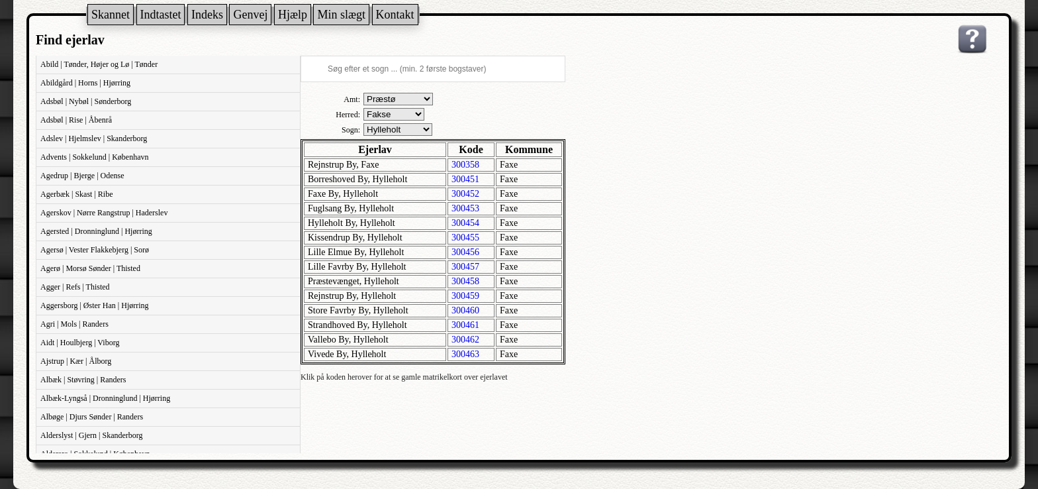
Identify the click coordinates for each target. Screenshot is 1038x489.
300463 (465, 354)
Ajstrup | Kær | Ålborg (75, 361)
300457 (465, 267)
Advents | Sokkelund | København (94, 157)
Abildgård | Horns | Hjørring (85, 82)
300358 (465, 165)
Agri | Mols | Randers (74, 324)
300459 (465, 296)
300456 (465, 252)
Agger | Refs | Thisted (75, 287)
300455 (465, 238)
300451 (465, 179)
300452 (465, 194)
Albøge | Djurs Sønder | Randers (91, 416)
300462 (465, 340)
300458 (465, 281)
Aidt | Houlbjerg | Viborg (79, 342)
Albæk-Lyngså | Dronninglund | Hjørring (105, 398)
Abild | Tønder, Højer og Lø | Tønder (99, 64)
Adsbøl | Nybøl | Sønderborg (85, 101)
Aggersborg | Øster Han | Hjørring (94, 305)
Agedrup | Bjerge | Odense (82, 175)
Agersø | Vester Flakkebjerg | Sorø (94, 249)
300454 (465, 223)
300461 (465, 325)
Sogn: (351, 130)
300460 (465, 310)
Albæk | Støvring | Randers (83, 379)
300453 (465, 208)
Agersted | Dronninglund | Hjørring (96, 231)
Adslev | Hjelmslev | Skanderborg (93, 138)
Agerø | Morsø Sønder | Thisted (90, 268)
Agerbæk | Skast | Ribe (76, 194)
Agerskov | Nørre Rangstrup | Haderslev (103, 212)
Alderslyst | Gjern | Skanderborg (91, 435)
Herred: (348, 114)
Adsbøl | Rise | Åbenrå (76, 120)
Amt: (352, 99)
